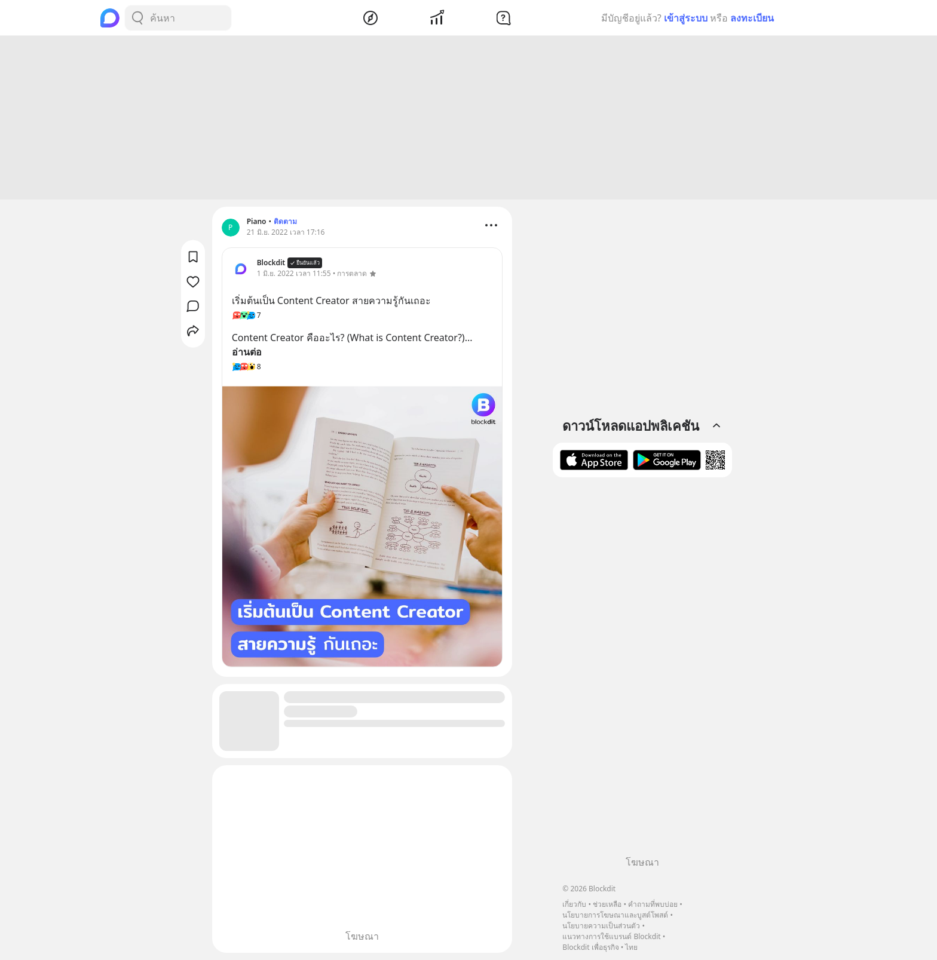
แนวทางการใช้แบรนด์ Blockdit (611, 936)
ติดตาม (285, 221)
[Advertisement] (468, 117)
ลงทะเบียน (752, 17)
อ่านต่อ (247, 351)
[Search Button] (137, 18)
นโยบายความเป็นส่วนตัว (601, 926)
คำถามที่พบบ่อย (653, 904)
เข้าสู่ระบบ (686, 17)
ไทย (631, 947)
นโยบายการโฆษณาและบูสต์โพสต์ (615, 915)
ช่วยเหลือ (607, 904)
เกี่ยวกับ (574, 904)
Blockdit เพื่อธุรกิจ (590, 947)
